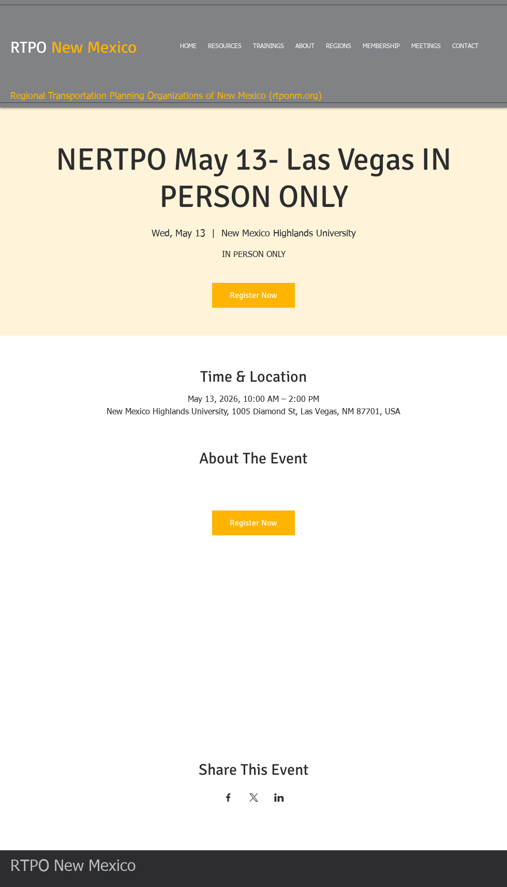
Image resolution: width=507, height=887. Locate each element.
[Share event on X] (254, 797)
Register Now (253, 295)
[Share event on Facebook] (228, 797)
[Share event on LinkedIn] (279, 797)
